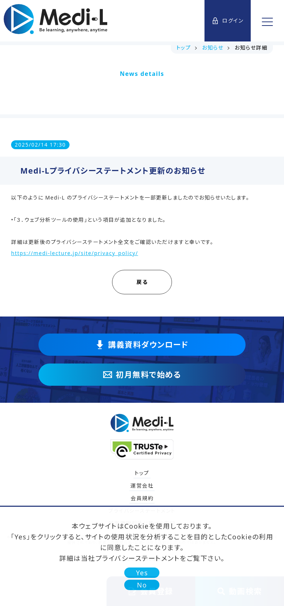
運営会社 (142, 485)
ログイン (227, 20)
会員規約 (142, 498)
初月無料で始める (142, 375)
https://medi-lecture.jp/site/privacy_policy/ (74, 253)
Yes (142, 572)
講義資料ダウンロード (142, 345)
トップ (142, 472)
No (142, 584)
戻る (150, 281)
